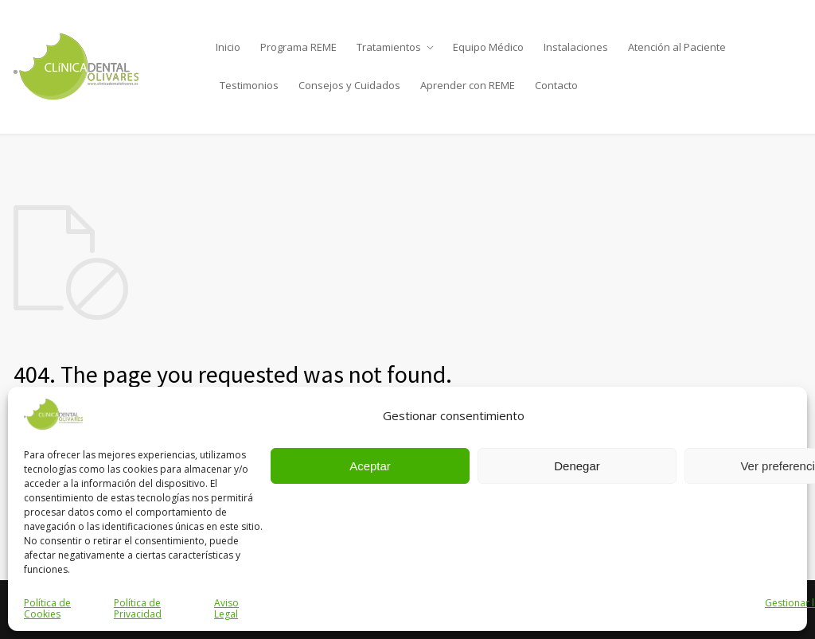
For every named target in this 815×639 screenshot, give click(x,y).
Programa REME (298, 47)
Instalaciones (576, 47)
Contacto (556, 85)
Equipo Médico (488, 47)
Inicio (228, 47)
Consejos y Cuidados (349, 85)
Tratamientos (389, 47)
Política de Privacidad (138, 608)
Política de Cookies (47, 608)
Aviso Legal (226, 608)
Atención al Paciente (677, 47)
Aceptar (370, 466)
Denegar (577, 466)
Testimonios (249, 85)
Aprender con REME (467, 85)
